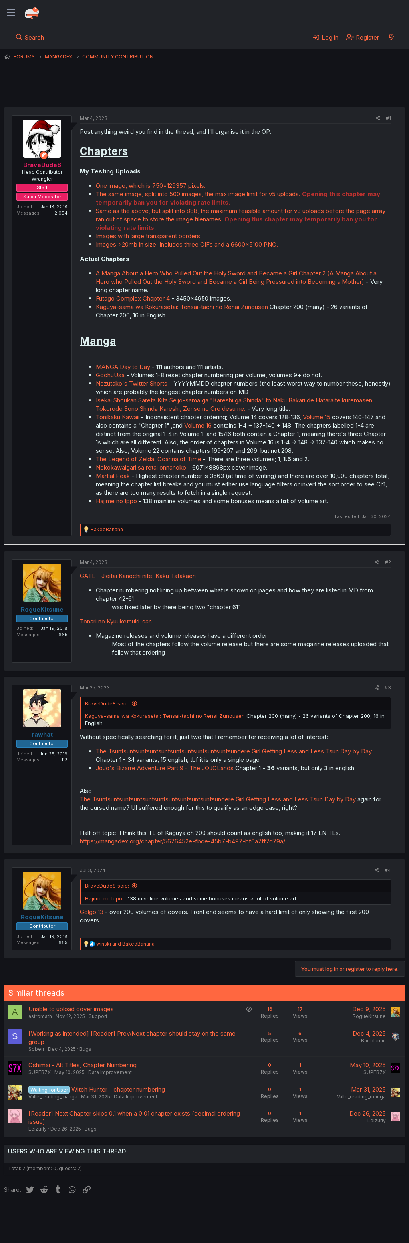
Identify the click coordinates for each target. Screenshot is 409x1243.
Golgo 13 (91, 912)
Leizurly (37, 1129)
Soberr (36, 1049)
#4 (388, 870)
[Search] (29, 37)
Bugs (85, 1049)
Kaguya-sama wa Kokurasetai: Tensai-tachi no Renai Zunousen (182, 307)
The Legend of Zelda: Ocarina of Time (148, 459)
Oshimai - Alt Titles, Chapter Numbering (82, 1065)
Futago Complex (118, 298)
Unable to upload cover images (71, 1009)
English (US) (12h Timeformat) (45, 1214)
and (125, 944)
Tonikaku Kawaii (118, 417)
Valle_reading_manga (52, 1097)
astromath (40, 1016)
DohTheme (329, 1232)
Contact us (108, 1214)
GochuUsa (110, 375)
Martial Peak (113, 476)
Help (232, 1214)
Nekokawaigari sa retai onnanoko (141, 467)
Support (98, 1016)
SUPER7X (39, 1072)
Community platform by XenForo (339, 1225)
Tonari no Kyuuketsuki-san (116, 621)
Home (256, 1214)
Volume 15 (316, 417)
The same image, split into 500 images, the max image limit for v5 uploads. (198, 194)
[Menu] (11, 13)
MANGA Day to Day (123, 367)
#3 (388, 688)
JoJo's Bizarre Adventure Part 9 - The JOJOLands (165, 768)
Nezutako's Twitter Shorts (131, 383)
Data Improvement (110, 1072)
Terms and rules (152, 1214)
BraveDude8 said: (107, 703)
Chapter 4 (156, 298)
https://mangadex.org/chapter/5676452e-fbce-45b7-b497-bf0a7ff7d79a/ (182, 841)
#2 (388, 562)
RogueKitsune (369, 1016)
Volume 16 (198, 425)
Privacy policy (200, 1214)
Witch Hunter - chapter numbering (118, 1089)
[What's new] (391, 37)
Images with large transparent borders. (149, 236)
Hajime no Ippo (117, 501)
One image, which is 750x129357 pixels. (151, 185)
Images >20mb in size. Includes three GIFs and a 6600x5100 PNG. (187, 244)
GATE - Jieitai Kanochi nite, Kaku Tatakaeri (138, 576)
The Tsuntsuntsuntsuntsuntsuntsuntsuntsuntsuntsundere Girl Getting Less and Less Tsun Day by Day (234, 751)
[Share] (378, 118)
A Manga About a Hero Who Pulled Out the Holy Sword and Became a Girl (196, 273)
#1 (388, 118)
